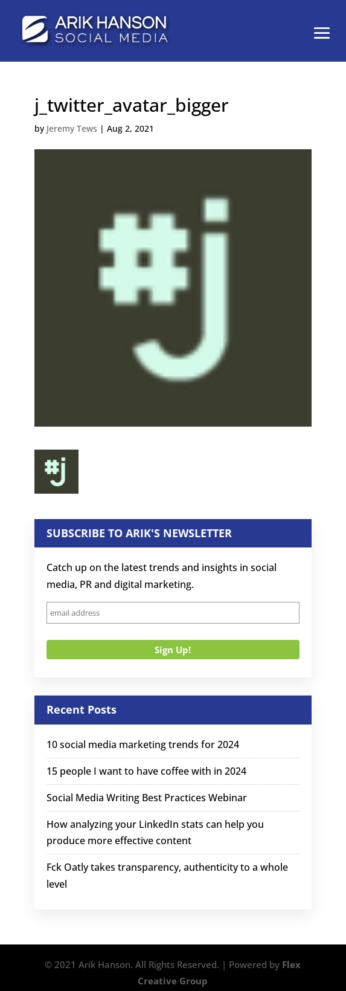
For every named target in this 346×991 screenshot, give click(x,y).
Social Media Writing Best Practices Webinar (146, 797)
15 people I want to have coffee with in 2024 (146, 771)
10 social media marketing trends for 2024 (142, 744)
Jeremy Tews (71, 128)
